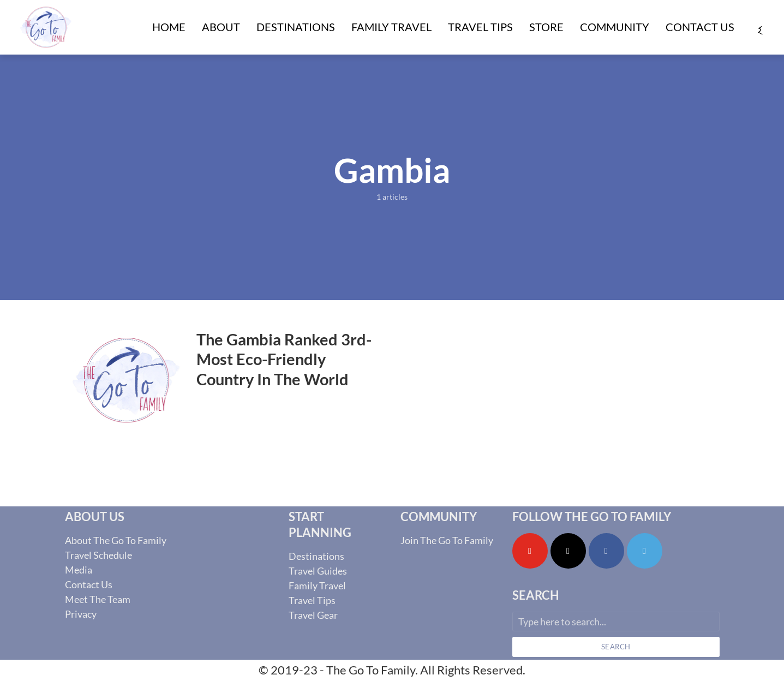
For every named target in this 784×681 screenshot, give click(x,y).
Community (614, 26)
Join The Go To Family (446, 540)
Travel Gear (313, 615)
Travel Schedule (98, 555)
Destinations (295, 26)
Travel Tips (480, 26)
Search (616, 646)
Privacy (81, 614)
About (221, 26)
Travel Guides (318, 571)
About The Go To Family (115, 540)
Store (546, 26)
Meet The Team (97, 599)
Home (168, 26)
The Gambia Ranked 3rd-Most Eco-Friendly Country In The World (284, 359)
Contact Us (700, 26)
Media (78, 570)
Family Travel (391, 26)
